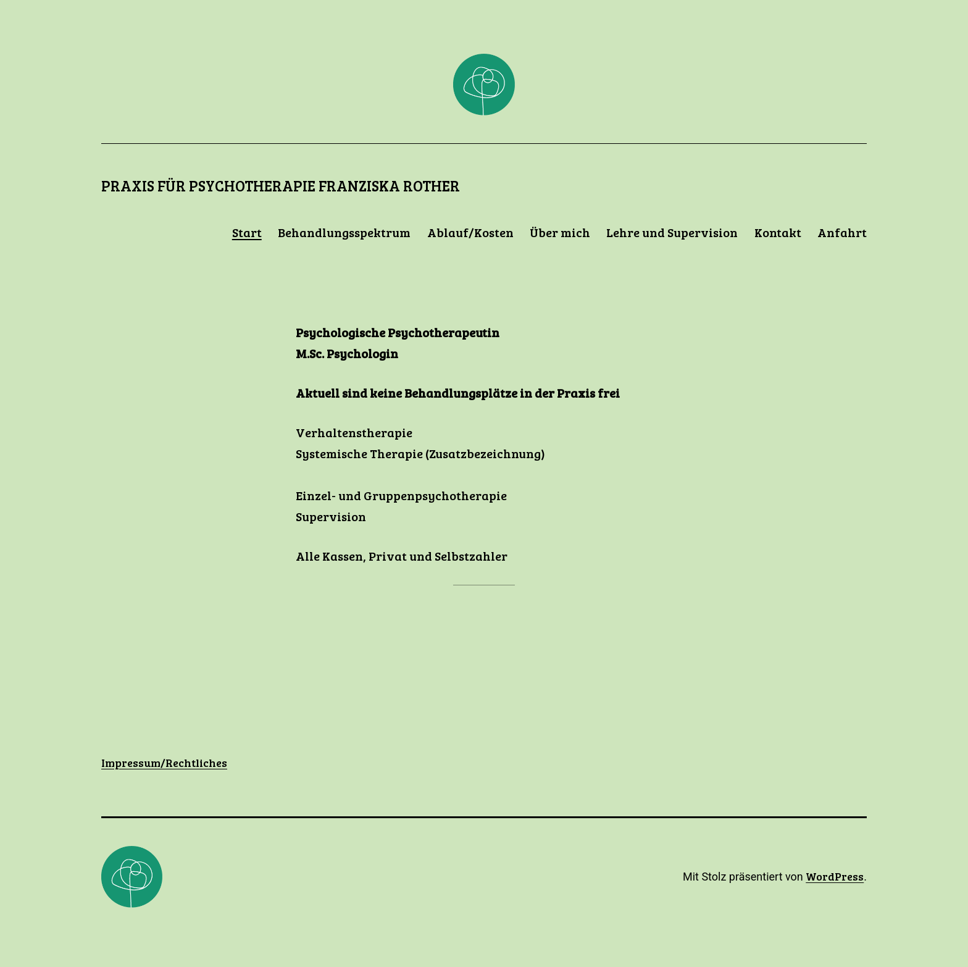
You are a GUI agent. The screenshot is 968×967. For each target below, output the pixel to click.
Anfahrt (842, 232)
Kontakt (777, 232)
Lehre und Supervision (672, 232)
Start (247, 232)
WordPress (835, 876)
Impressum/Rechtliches (164, 762)
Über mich (560, 232)
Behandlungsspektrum (344, 232)
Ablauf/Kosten (470, 232)
